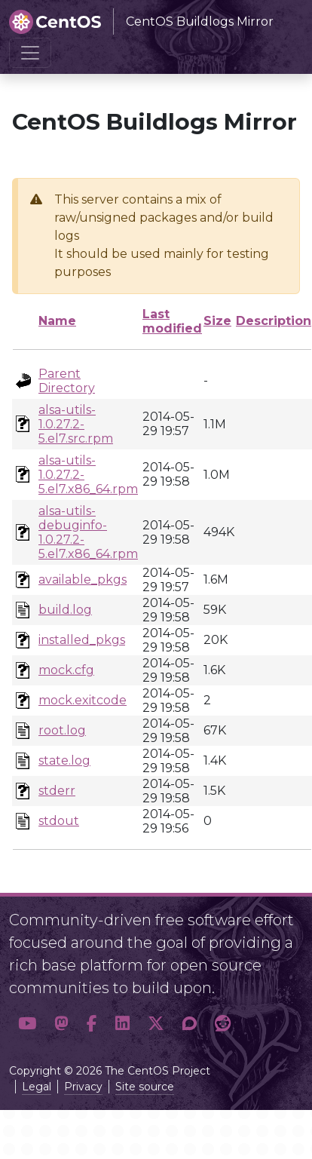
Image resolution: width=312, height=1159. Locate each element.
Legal (36, 1086)
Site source (144, 1086)
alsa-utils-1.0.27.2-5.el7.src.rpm (75, 424)
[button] (27, 1024)
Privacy (83, 1086)
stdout (58, 821)
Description (273, 321)
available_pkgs (82, 579)
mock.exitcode (82, 700)
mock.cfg (66, 670)
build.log (65, 609)
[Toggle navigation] (30, 53)
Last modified (172, 321)
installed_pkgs (81, 640)
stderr (56, 790)
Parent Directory (66, 380)
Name (57, 321)
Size (217, 321)
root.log (62, 730)
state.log (64, 760)
